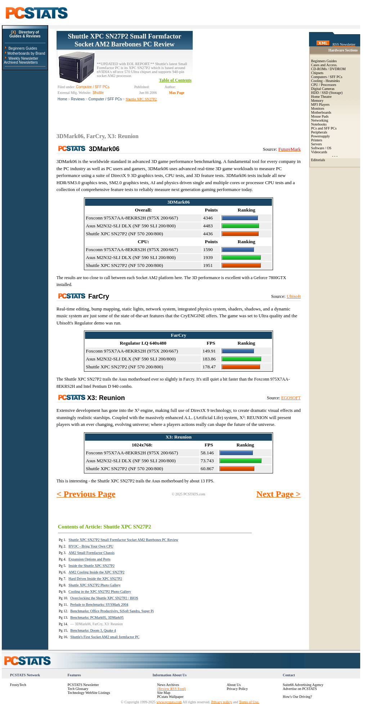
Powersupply (320, 136)
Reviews (78, 99)
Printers (316, 140)
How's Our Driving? (297, 697)
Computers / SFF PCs (327, 77)
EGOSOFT (291, 397)
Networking (319, 120)
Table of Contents (175, 80)
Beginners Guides (22, 48)
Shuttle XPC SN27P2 (141, 99)
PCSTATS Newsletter (83, 685)
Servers (316, 144)
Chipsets (317, 73)
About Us (234, 685)
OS (329, 148)
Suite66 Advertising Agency (303, 685)
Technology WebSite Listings (89, 693)
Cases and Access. (324, 65)
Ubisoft (294, 296)
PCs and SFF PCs (324, 128)
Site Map (163, 693)
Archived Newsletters (21, 62)
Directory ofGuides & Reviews (25, 34)
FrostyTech (18, 685)
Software (317, 148)
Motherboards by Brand (26, 53)
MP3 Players (320, 104)
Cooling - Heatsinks (325, 81)
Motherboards (321, 112)
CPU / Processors (323, 85)
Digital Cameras (323, 89)
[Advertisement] (247, 76)
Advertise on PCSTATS (300, 689)
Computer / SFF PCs (105, 99)
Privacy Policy (237, 689)
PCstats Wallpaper (170, 697)
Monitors (318, 108)
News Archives (168, 685)
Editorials (318, 160)
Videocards (319, 152)
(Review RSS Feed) (171, 689)
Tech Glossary (78, 689)
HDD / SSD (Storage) (327, 93)
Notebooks (319, 124)
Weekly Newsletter (23, 58)
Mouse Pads (320, 116)
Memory (317, 101)
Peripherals (319, 132)
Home (62, 99)
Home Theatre (321, 97)
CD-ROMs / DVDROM (328, 69)
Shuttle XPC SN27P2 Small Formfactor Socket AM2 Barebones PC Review (124, 40)
